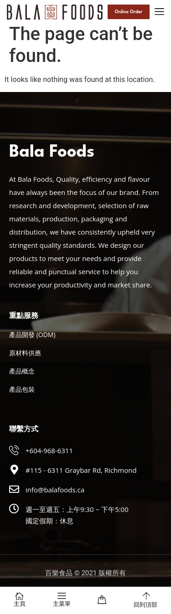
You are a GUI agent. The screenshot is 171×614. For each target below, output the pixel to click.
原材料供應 (25, 352)
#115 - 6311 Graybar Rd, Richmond (81, 470)
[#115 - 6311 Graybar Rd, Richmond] (14, 470)
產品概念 (22, 371)
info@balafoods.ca (55, 489)
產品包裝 (22, 389)
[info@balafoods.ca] (14, 489)
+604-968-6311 (49, 450)
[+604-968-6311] (14, 450)
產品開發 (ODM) (32, 334)
